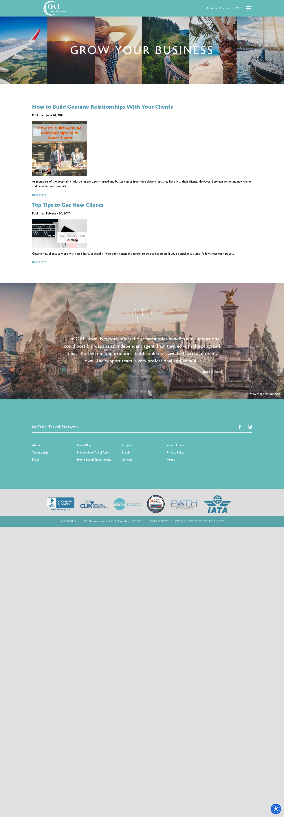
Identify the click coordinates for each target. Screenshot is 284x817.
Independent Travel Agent (93, 452)
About (36, 445)
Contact (127, 460)
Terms (171, 460)
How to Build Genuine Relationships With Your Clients (102, 106)
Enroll (126, 452)
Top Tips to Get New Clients (67, 205)
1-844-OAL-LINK (68, 521)
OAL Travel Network (55, 8)
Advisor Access (218, 8)
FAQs (35, 460)
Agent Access (175, 445)
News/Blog (84, 445)
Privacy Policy (175, 452)
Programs (128, 445)
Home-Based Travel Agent (94, 460)
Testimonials (40, 452)
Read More (39, 195)
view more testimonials (265, 394)
